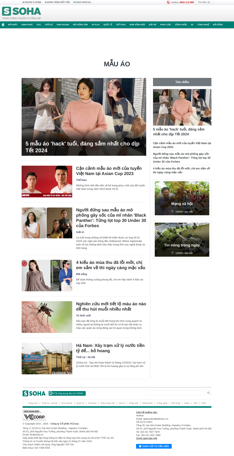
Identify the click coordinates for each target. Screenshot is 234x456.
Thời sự (49, 25)
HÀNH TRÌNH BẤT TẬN (58, 2)
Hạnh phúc (27, 25)
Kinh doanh (63, 25)
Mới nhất (13, 25)
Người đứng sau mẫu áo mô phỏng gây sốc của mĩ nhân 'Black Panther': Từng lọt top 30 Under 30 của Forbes (111, 217)
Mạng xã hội (182, 204)
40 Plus (96, 25)
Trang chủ (33, 403)
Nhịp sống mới (137, 25)
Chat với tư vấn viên (154, 446)
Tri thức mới (83, 315)
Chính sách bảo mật (146, 438)
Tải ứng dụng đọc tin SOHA (66, 393)
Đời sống (218, 25)
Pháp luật (165, 25)
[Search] (175, 392)
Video (187, 403)
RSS (203, 403)
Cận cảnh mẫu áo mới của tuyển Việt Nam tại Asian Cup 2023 (109, 171)
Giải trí (152, 25)
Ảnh (195, 403)
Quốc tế (107, 25)
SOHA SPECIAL (83, 2)
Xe (192, 25)
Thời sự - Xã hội (85, 357)
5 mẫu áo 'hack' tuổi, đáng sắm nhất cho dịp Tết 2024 (83, 147)
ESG (39, 25)
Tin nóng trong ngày (182, 245)
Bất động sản (80, 25)
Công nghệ (203, 25)
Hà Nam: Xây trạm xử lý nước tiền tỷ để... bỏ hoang (110, 348)
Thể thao (121, 25)
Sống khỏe (181, 25)
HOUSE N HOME (33, 2)
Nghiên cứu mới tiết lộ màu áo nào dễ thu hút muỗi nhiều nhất (111, 306)
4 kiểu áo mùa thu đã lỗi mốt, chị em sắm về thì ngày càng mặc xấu (110, 265)
